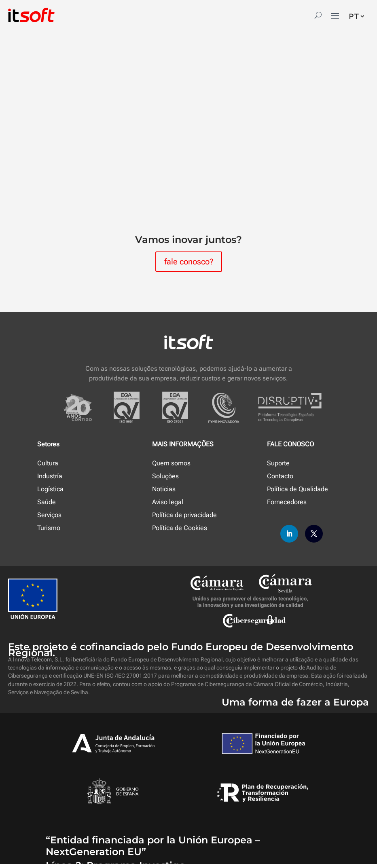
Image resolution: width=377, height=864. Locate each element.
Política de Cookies (179, 528)
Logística (50, 489)
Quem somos (171, 463)
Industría (49, 476)
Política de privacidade (184, 515)
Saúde (46, 502)
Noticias (164, 489)
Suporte (278, 463)
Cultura (47, 463)
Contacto (280, 476)
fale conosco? (188, 261)
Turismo (48, 528)
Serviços (49, 515)
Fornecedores (287, 502)
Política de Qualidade (297, 489)
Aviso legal (167, 502)
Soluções (165, 476)
